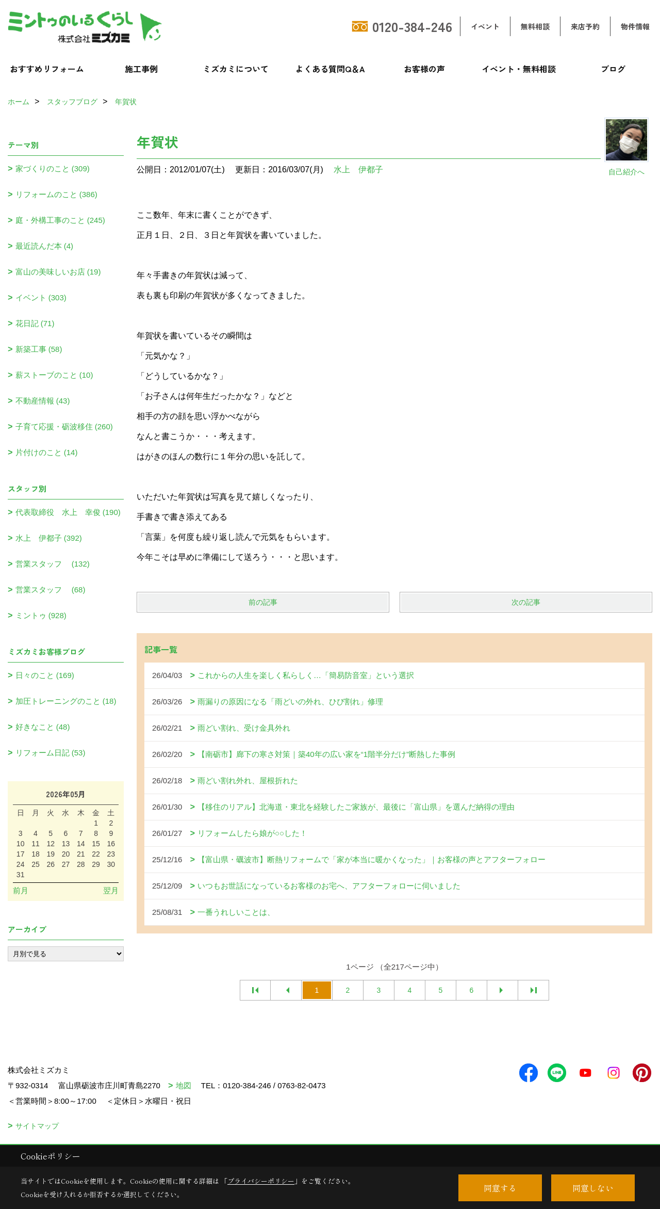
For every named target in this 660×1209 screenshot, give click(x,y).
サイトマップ (37, 1126)
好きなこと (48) (42, 726)
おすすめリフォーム (47, 68)
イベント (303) (41, 297)
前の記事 (263, 602)
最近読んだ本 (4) (44, 245)
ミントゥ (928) (41, 615)
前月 (20, 890)
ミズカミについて (236, 68)
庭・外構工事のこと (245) (60, 220)
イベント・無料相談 (519, 68)
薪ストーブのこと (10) (54, 374)
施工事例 (141, 68)
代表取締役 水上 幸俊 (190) (68, 512)
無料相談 (535, 26)
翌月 (111, 890)
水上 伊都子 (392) (48, 538)
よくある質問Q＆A (330, 68)
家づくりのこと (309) (52, 168)
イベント (485, 26)
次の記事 (526, 602)
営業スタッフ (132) (52, 563)
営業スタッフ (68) (50, 589)
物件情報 (635, 26)
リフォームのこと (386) (56, 194)
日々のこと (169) (44, 675)
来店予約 (585, 26)
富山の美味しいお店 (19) (58, 271)
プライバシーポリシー (260, 1181)
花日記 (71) (35, 323)
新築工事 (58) (38, 349)
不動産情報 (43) (42, 400)
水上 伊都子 (358, 169)
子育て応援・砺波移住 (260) (64, 426)
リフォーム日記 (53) (50, 752)
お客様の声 (424, 68)
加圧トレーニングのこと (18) (66, 701)
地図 (183, 1085)
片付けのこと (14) (46, 452)
